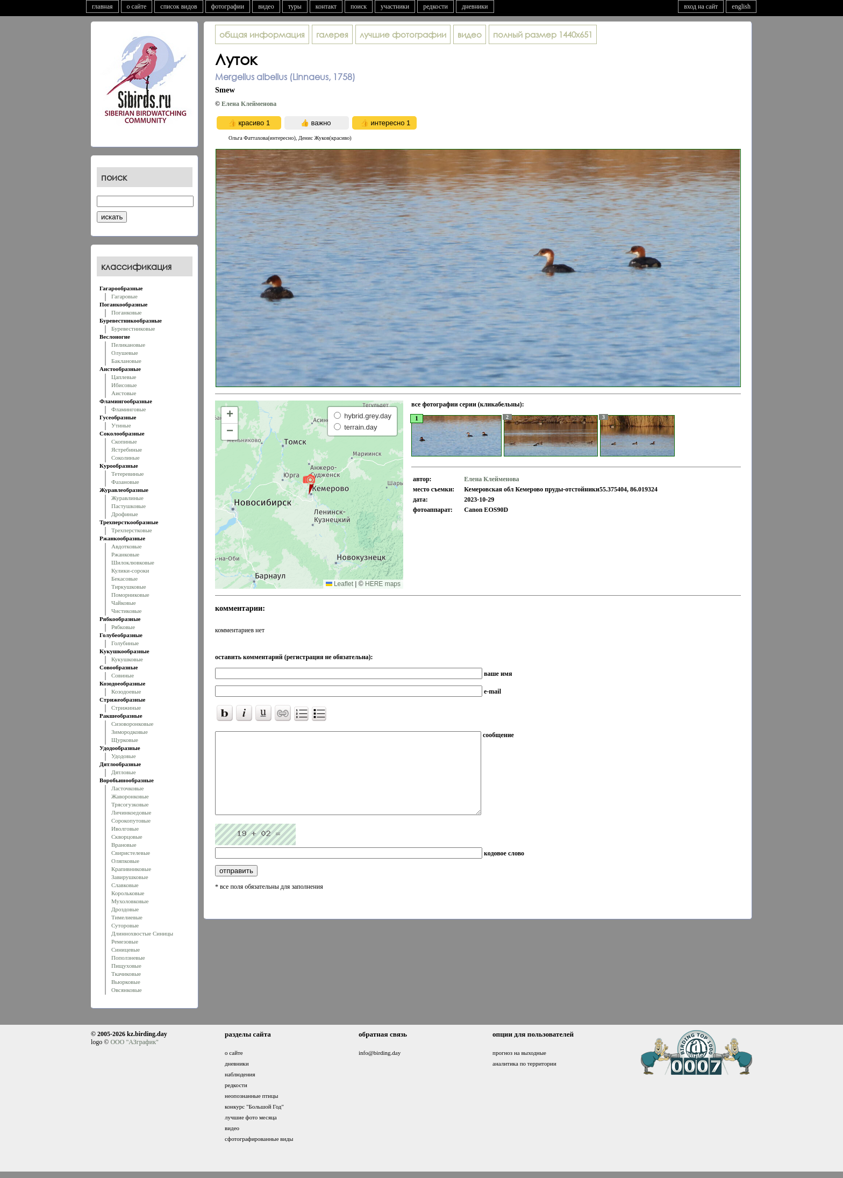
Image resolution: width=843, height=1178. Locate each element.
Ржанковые (125, 554)
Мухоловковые (129, 901)
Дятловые (123, 772)
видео (266, 6)
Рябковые (123, 627)
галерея (332, 34)
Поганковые (126, 312)
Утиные (121, 425)
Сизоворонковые (132, 723)
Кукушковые (127, 659)
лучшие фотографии (403, 34)
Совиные (122, 675)
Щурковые (124, 740)
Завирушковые (129, 877)
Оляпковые (125, 861)
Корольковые (127, 893)
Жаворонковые (130, 796)
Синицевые (125, 949)
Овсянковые (126, 990)
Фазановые (125, 482)
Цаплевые (123, 377)
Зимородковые (129, 732)
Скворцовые (126, 836)
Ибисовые (124, 385)
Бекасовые (124, 578)
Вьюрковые (125, 982)
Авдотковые (126, 546)
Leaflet (339, 584)
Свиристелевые (130, 852)
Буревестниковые (133, 328)
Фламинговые (128, 409)
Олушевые (124, 352)
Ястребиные (126, 449)
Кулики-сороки (130, 570)
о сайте (137, 6)
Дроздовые (125, 909)
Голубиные (125, 643)
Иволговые (125, 828)
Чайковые (123, 602)
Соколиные (125, 457)
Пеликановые (128, 344)
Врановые (124, 844)
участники (395, 6)
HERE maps (383, 584)
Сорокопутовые (131, 820)
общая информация (262, 34)
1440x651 (542, 34)
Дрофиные (124, 514)
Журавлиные (127, 498)
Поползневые (128, 957)
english (741, 6)
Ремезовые (124, 941)
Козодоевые (126, 691)
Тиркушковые (128, 586)
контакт (326, 6)
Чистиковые (126, 611)
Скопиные (124, 441)
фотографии (228, 6)
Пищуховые (126, 965)
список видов (178, 6)
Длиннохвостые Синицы (142, 933)
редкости (435, 6)
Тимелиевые (126, 917)
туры (295, 6)
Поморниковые (130, 594)
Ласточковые (127, 788)
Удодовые (123, 756)
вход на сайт (701, 6)
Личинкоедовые (131, 812)
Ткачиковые (126, 973)
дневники (475, 6)
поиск (359, 6)
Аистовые (123, 393)
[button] (309, 484)
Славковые (125, 885)
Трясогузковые (129, 804)
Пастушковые (128, 506)
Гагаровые (124, 296)
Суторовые (125, 925)
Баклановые (126, 361)
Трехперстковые (131, 530)
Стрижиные (126, 707)
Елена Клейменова (249, 104)
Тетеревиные (127, 473)
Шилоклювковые (132, 562)
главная (102, 6)
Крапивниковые (131, 869)
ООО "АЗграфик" (134, 1042)
